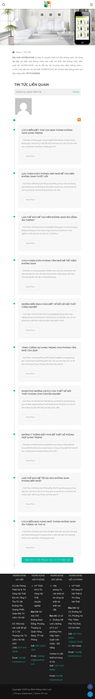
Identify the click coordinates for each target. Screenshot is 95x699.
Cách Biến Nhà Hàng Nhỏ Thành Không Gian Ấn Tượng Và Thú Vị (48, 523)
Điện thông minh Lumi (41, 689)
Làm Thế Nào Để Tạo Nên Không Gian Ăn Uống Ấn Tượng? (49, 219)
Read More (30, 156)
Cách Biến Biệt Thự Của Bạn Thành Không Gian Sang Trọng (47, 132)
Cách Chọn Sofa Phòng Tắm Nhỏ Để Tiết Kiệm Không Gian (49, 262)
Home (16, 52)
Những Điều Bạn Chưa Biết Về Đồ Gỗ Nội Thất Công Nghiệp (49, 306)
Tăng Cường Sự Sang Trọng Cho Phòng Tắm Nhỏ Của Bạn (49, 349)
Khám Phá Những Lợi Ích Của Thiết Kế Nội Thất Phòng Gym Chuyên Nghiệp (46, 393)
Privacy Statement (23, 693)
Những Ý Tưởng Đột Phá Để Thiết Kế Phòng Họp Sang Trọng (48, 436)
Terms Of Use (41, 693)
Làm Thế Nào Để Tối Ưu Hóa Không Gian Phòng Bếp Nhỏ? (45, 480)
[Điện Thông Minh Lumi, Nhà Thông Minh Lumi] (47, 4)
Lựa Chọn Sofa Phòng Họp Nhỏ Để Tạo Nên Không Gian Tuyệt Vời (48, 175)
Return (76, 91)
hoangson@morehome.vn (38, 659)
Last (68, 560)
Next (64, 560)
